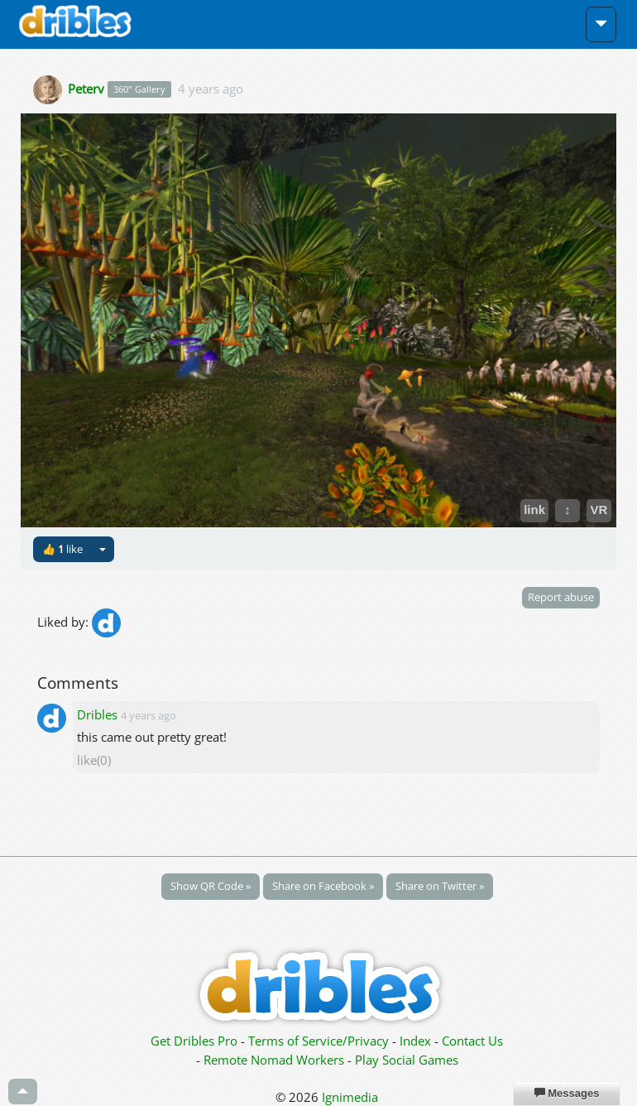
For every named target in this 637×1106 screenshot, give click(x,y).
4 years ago (210, 87)
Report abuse (561, 596)
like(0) (94, 760)
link (534, 510)
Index (415, 1040)
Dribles (97, 714)
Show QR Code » (210, 885)
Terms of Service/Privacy (318, 1040)
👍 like (62, 548)
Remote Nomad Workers (275, 1059)
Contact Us (472, 1040)
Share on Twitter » (439, 885)
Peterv (86, 87)
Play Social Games (406, 1059)
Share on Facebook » (323, 885)
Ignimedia (350, 1097)
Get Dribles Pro (196, 1040)
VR (599, 510)
